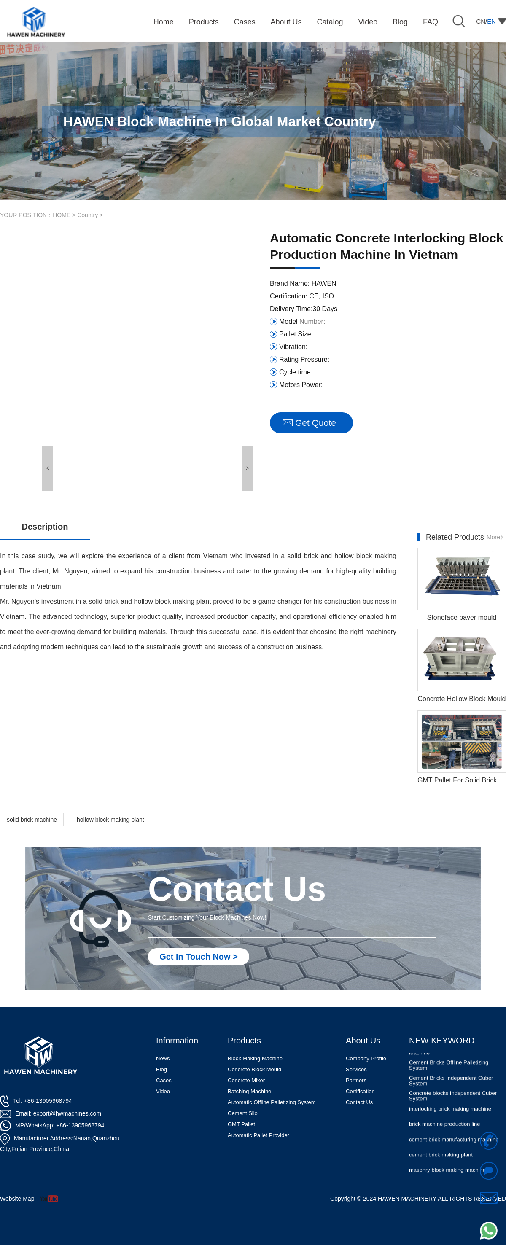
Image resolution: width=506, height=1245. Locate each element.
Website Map (17, 1198)
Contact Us (359, 1102)
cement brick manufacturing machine (453, 1148)
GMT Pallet (241, 1124)
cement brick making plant (441, 1163)
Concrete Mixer (246, 1080)
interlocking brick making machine (450, 1117)
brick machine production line (444, 1132)
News (163, 1058)
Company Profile (366, 1058)
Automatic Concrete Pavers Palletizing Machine (455, 1058)
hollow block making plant (110, 819)
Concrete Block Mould (254, 1069)
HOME (61, 215)
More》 (496, 537)
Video (163, 1091)
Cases (164, 1080)
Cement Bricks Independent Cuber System (451, 1089)
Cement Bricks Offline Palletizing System (448, 1073)
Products (244, 1040)
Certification (360, 1091)
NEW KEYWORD (442, 1040)
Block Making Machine (255, 1058)
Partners (356, 1080)
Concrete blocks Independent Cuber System (453, 1104)
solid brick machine (32, 819)
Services (356, 1069)
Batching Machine (249, 1091)
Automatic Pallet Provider (258, 1135)
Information (177, 1040)
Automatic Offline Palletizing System (272, 1102)
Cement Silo (243, 1113)
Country (87, 215)
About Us (363, 1040)
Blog (161, 1069)
